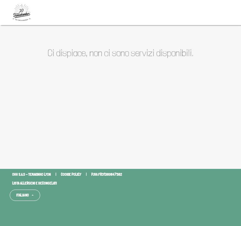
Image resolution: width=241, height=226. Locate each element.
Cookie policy (71, 174)
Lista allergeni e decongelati (34, 183)
